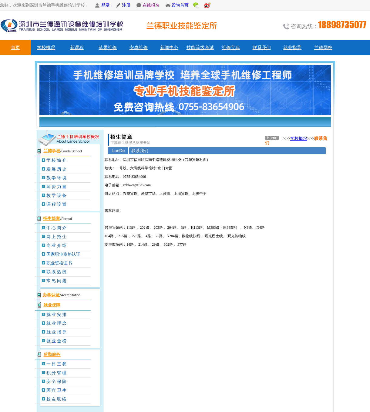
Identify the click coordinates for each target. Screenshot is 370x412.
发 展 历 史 (56, 169)
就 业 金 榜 (56, 341)
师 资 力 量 (56, 186)
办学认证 (51, 295)
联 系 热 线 (56, 272)
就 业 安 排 (56, 314)
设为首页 (180, 5)
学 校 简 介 (56, 160)
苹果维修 (108, 47)
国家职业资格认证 (63, 254)
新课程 (77, 47)
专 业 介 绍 (56, 245)
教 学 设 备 (56, 195)
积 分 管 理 (56, 372)
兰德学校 (51, 151)
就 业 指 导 (56, 332)
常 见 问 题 (56, 280)
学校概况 (46, 47)
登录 (105, 5)
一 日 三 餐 (56, 364)
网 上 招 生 (56, 236)
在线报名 (151, 5)
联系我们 (262, 47)
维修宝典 (231, 47)
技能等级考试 (200, 47)
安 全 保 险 (56, 381)
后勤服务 (51, 354)
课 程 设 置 (56, 204)
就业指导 (292, 47)
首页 (15, 47)
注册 (126, 5)
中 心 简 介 (56, 228)
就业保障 (51, 305)
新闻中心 (169, 47)
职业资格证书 (59, 263)
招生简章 (51, 218)
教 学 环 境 (56, 178)
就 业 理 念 (56, 323)
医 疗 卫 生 (56, 390)
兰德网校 (323, 47)
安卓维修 (139, 47)
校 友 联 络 (56, 399)
